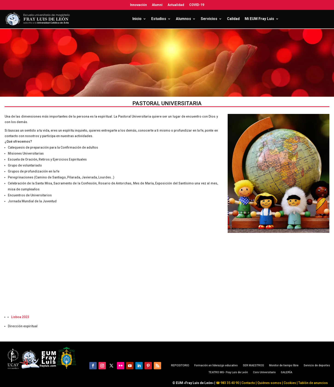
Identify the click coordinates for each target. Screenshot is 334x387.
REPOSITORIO (180, 365)
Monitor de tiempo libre (284, 365)
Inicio (137, 19)
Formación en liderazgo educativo (216, 365)
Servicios (209, 19)
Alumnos (183, 19)
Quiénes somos (269, 383)
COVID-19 (196, 5)
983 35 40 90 (229, 383)
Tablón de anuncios (313, 383)
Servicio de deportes (317, 365)
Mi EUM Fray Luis (259, 19)
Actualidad (176, 5)
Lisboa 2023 (20, 317)
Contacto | (249, 383)
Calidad (233, 19)
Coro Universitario (264, 372)
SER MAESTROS (253, 365)
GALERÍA (286, 372)
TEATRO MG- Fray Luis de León (228, 372)
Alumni (157, 5)
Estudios (158, 19)
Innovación (138, 5)
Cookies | (290, 383)
